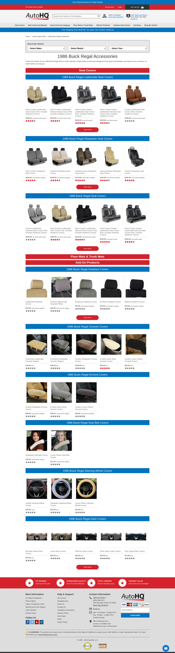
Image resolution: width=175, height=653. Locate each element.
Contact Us (61, 607)
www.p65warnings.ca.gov (48, 634)
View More (88, 130)
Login (120, 7)
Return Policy (62, 622)
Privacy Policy (31, 613)
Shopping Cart (62, 601)
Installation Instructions (65, 610)
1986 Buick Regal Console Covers (87, 326)
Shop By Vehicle (150, 25)
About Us (60, 604)
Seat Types (61, 616)
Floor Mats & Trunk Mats (83, 25)
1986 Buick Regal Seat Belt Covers (87, 422)
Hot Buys (137, 25)
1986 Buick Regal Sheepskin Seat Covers (87, 138)
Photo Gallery (31, 601)
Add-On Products (103, 25)
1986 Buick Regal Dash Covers (87, 518)
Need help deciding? (116, 17)
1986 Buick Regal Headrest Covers (87, 269)
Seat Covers (20, 25)
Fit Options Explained (34, 598)
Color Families (31, 610)
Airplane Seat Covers (121, 25)
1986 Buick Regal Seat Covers (87, 195)
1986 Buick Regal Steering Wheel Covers (87, 470)
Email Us (134, 19)
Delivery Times (62, 613)
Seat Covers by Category (60, 25)
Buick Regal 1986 (39, 36)
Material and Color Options (35, 607)
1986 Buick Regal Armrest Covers (87, 374)
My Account (109, 7)
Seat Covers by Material (37, 25)
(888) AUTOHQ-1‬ (141, 15)
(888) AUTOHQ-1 (99, 598)
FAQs (59, 619)
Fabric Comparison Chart (35, 604)
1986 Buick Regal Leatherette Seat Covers (87, 77)
